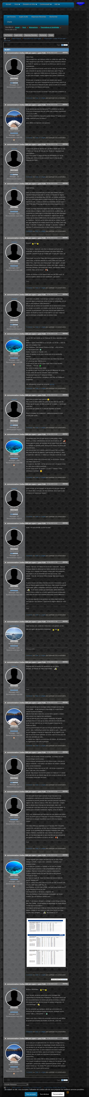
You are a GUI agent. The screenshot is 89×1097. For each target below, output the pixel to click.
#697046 (65, 395)
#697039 (65, 183)
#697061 (65, 983)
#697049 (65, 523)
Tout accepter (31, 1094)
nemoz (14, 57)
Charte (51, 35)
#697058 (65, 752)
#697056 (65, 702)
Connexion (29, 98)
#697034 (65, 52)
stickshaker (14, 338)
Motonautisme (16, 38)
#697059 (65, 791)
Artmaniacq (14, 109)
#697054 (65, 662)
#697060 (65, 855)
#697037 (65, 104)
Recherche (43, 35)
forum (8, 38)
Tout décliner (44, 1094)
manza (14, 242)
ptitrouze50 (14, 626)
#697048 (65, 484)
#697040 (65, 237)
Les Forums (8, 35)
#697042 (65, 294)
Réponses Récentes (31, 35)
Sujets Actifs (18, 35)
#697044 (65, 333)
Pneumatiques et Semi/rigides (32, 38)
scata (14, 188)
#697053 (65, 621)
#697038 (65, 144)
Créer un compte (40, 98)
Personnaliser (58, 1094)
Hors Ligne (14, 78)
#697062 (65, 1038)
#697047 (65, 434)
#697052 (65, 562)
